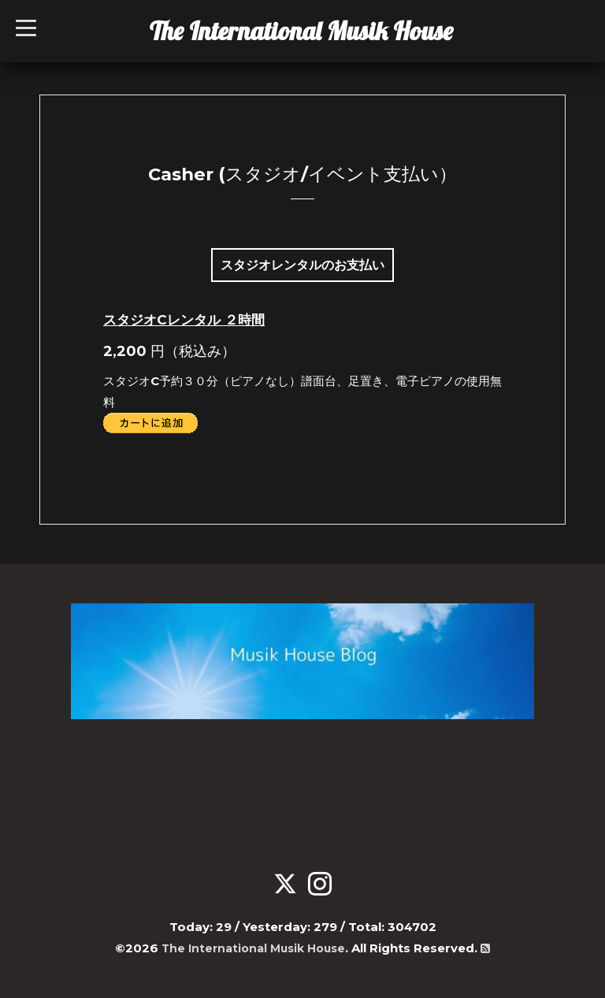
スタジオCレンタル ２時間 (184, 320)
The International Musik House (301, 30)
